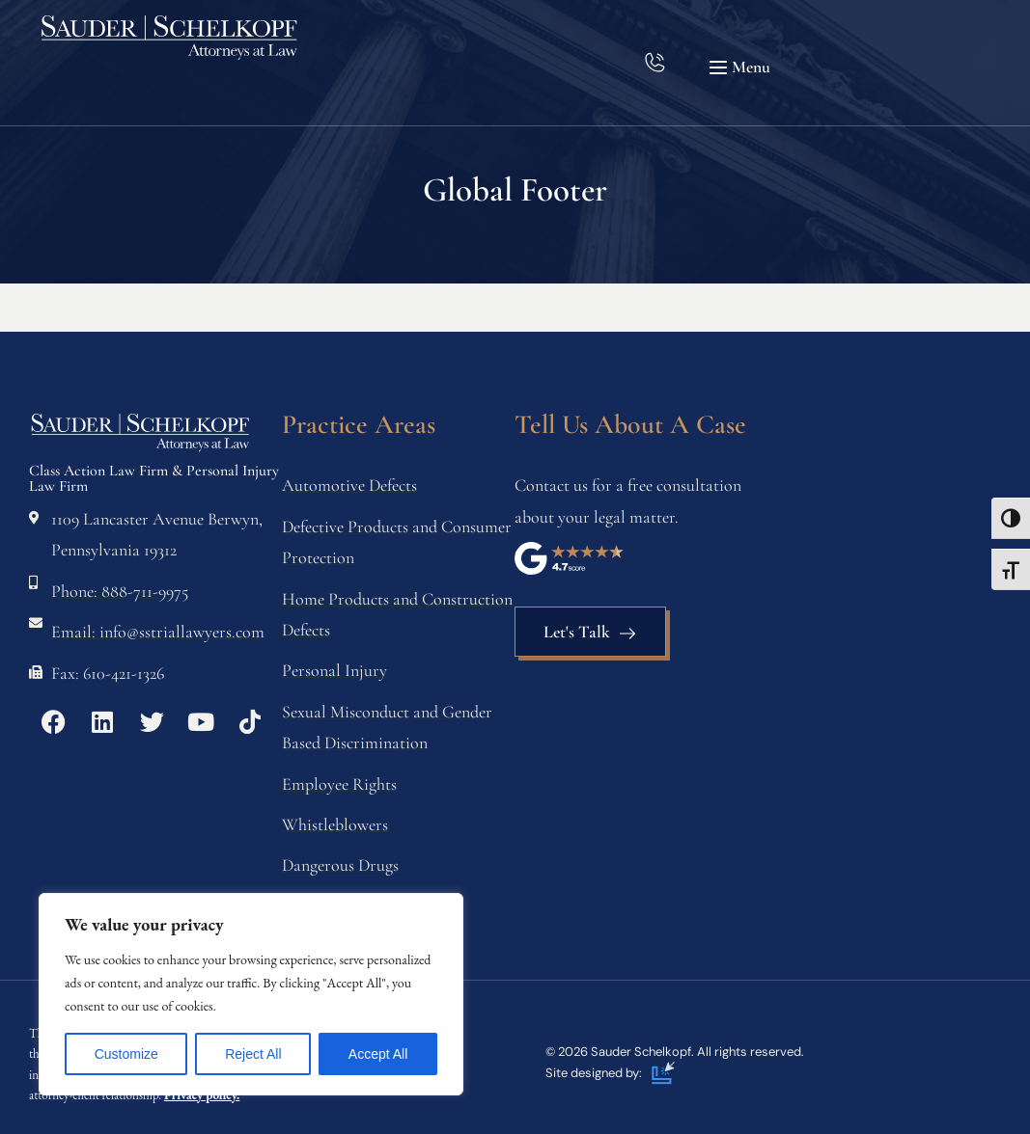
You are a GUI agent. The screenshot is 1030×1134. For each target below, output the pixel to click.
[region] (251, 994)
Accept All (377, 1054)
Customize (126, 1054)
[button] (742, 67)
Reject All (253, 1054)
